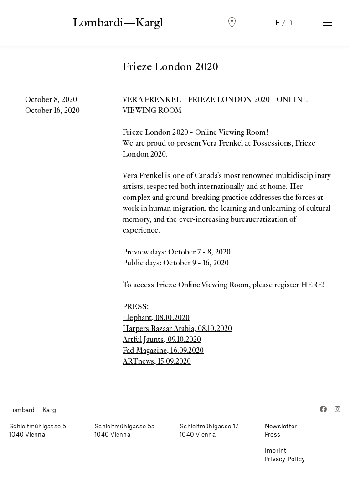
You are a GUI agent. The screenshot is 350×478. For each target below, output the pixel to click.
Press (272, 434)
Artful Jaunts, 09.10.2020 (162, 339)
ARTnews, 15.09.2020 (157, 361)
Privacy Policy (285, 459)
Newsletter (281, 426)
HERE (312, 285)
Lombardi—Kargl (118, 22)
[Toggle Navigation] (327, 22)
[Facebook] (323, 410)
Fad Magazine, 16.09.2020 (163, 350)
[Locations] (232, 22)
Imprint (276, 450)
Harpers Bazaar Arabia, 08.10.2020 (177, 328)
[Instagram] (337, 410)
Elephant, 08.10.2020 (156, 317)
